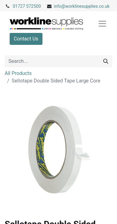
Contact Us (26, 39)
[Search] (105, 61)
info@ (60, 6)
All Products (18, 73)
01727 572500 (27, 6)
